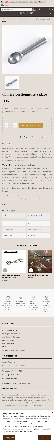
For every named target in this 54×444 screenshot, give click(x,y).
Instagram (7, 383)
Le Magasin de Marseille (11, 334)
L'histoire (5, 347)
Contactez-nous (11, 378)
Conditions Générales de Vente (13, 350)
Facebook (27, 383)
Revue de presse (8, 340)
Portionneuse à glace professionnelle (11, 276)
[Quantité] (11, 125)
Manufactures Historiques (11, 337)
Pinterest (47, 137)
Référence (6, 205)
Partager (25, 137)
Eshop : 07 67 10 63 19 (12, 375)
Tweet (36, 137)
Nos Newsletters (8, 344)
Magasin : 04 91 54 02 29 (14, 371)
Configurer (9, 438)
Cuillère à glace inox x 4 (38, 275)
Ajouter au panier (30, 125)
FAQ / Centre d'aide (9, 330)
